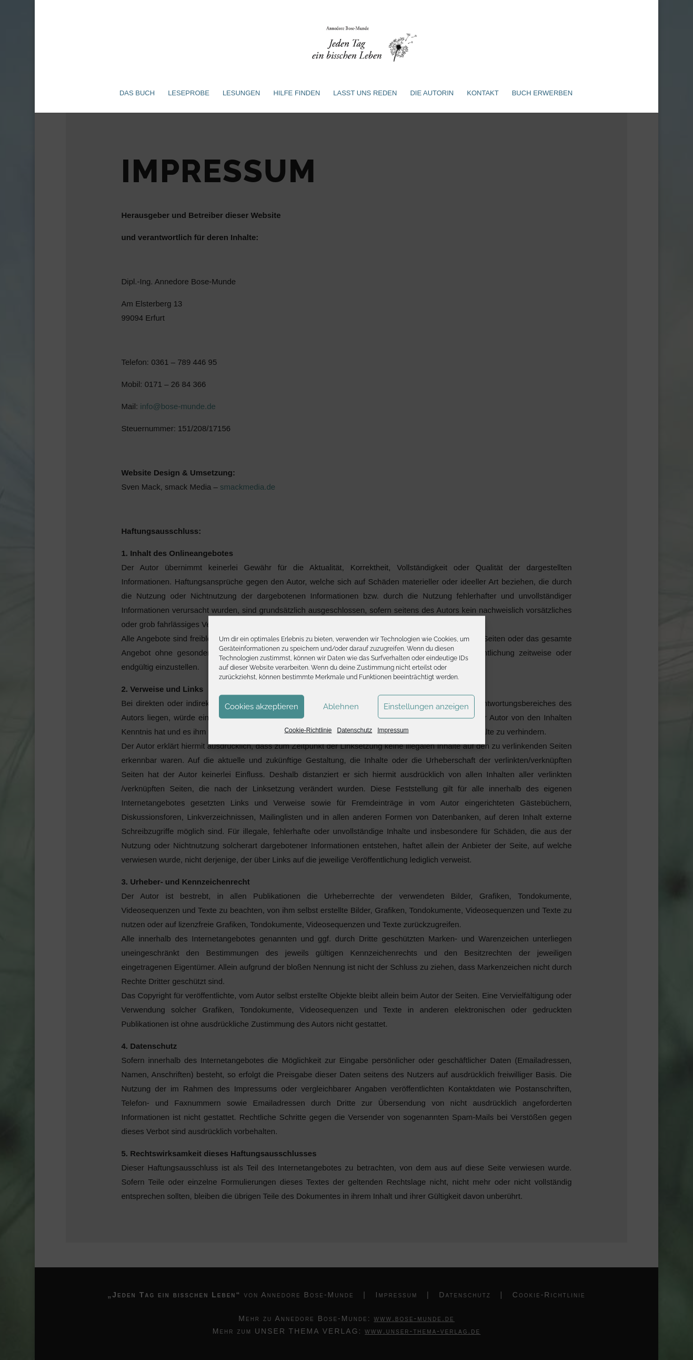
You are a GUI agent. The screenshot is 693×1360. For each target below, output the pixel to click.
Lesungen (241, 93)
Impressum (392, 729)
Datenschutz (355, 729)
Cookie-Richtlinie (308, 729)
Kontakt (482, 93)
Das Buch (137, 93)
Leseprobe (188, 93)
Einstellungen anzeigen (426, 706)
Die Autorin (432, 93)
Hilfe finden (296, 93)
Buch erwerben (542, 93)
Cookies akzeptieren (261, 706)
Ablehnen (341, 706)
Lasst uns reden (365, 93)
